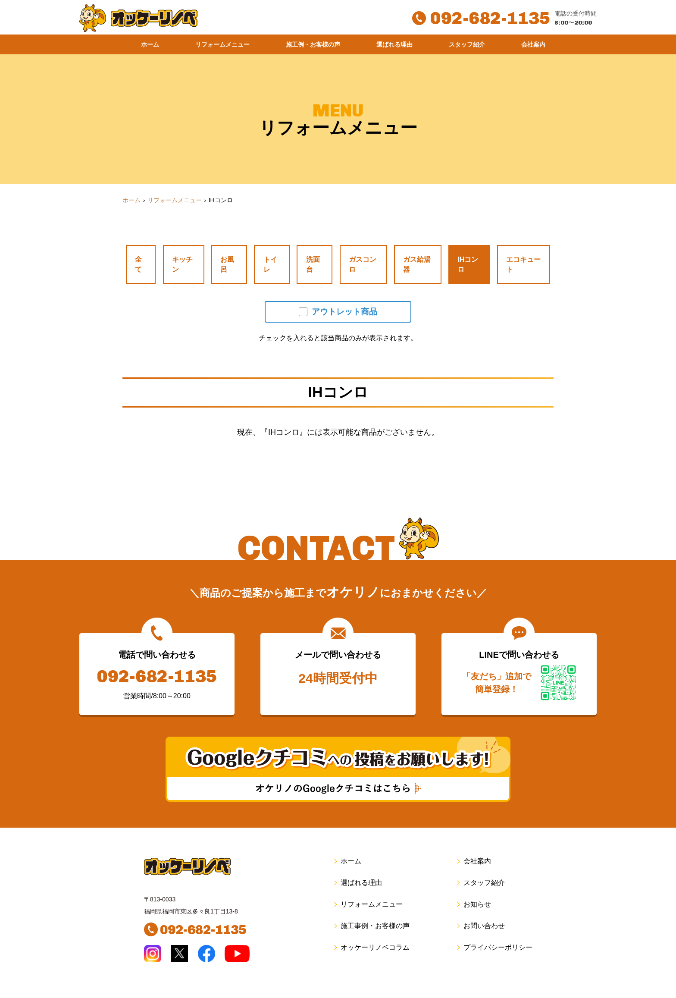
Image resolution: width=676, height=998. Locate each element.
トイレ (264, 250)
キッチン (180, 250)
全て (140, 250)
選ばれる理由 (394, 44)
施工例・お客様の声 (313, 44)
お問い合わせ (480, 901)
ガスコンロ (351, 250)
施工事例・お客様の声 (371, 901)
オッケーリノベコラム (371, 923)
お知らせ (473, 880)
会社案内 (533, 44)
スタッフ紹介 (467, 44)
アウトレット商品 (338, 287)
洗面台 (303, 250)
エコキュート (518, 250)
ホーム (150, 44)
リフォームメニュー (222, 44)
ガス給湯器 (408, 250)
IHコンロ (461, 250)
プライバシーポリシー (493, 923)
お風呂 (224, 250)
